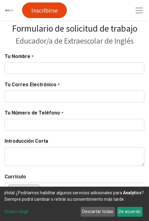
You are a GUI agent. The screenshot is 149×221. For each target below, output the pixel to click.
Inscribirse (44, 10)
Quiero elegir (16, 211)
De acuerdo (130, 211)
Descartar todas (97, 211)
